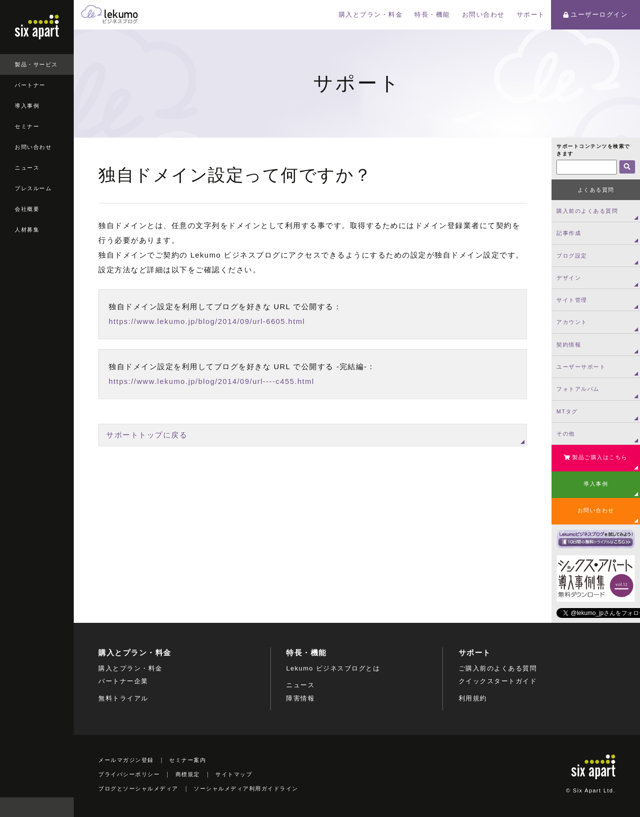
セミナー (27, 126)
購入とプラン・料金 (371, 14)
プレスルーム (33, 188)
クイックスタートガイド (498, 681)
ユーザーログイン (595, 14)
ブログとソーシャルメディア (138, 788)
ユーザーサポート (581, 367)
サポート (531, 14)
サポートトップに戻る (146, 435)
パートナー (30, 85)
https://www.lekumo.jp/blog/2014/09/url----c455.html (211, 381)
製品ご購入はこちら (595, 457)
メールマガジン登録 (126, 760)
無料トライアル (123, 698)
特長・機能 (432, 14)
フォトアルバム (578, 389)
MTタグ (567, 411)
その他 (565, 434)
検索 (64, 807)
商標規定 (187, 774)
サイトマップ (233, 774)
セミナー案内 (187, 760)
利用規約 (473, 698)
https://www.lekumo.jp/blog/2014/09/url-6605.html (207, 321)
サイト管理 (571, 300)
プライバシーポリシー (129, 774)
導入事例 (27, 106)
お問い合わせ (33, 147)
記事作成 (568, 233)
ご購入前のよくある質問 (498, 668)
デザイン (568, 278)
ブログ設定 (571, 256)
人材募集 (27, 230)
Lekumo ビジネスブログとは (333, 668)
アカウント (571, 322)
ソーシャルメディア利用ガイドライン (246, 788)
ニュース (27, 168)
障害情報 (300, 698)
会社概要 (27, 209)
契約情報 (568, 345)
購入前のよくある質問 (587, 211)
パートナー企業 (123, 681)
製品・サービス (36, 64)
